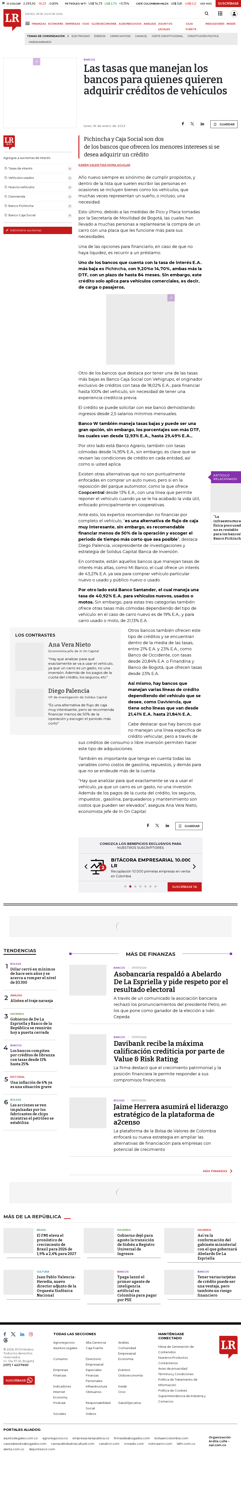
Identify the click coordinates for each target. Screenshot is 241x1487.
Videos (91, 1414)
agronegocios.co (55, 1438)
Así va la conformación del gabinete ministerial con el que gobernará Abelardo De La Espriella (217, 1246)
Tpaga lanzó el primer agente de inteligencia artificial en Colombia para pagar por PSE (137, 1288)
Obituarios (93, 1392)
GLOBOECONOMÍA (104, 23)
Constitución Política (203, 36)
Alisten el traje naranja (31, 1001)
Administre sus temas (23, 230)
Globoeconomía (130, 1375)
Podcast (59, 1403)
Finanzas (59, 1375)
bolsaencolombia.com (171, 1438)
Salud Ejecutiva (129, 1403)
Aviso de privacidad (172, 1368)
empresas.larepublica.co (90, 1438)
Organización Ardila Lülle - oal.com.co (220, 1441)
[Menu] (28, 23)
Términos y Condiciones (175, 1374)
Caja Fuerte (94, 1348)
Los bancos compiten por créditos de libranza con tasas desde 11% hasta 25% (32, 1057)
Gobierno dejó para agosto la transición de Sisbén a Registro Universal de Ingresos (136, 1244)
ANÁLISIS (150, 23)
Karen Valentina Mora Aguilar (104, 165)
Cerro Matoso (120, 36)
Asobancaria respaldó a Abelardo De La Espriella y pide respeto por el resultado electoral (171, 982)
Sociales (59, 1414)
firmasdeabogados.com (132, 1438)
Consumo (60, 1359)
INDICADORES (215, 23)
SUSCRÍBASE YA (184, 887)
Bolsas (15, 963)
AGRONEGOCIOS (130, 23)
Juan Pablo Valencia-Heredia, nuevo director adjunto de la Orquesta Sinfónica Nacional (56, 1286)
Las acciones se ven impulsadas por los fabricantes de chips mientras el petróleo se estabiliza (32, 1114)
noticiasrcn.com (160, 1443)
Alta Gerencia (96, 1342)
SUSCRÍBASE (228, 3)
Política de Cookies (172, 1390)
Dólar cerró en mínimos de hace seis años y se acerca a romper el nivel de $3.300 (33, 976)
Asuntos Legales (65, 1348)
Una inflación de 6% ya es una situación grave (31, 1084)
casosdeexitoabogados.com (24, 1443)
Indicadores (62, 1386)
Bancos (16, 1045)
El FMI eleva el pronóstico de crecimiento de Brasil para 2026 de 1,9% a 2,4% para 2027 (56, 1244)
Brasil (41, 1229)
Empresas (60, 1370)
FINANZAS (39, 23)
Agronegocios (64, 1342)
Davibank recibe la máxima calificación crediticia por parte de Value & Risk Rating (169, 1051)
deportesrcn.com (42, 1449)
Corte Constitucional (167, 36)
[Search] (207, 13)
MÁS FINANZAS (215, 1171)
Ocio (122, 1392)
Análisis (16, 995)
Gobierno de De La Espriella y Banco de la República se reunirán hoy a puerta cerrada (31, 1026)
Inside (122, 1386)
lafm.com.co (186, 1443)
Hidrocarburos (40, 42)
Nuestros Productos (173, 1357)
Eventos (124, 1370)
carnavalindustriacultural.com (72, 1443)
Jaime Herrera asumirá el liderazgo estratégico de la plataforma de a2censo (171, 1114)
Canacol (141, 36)
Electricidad (81, 36)
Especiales (94, 1370)
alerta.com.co (13, 1449)
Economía (125, 1359)
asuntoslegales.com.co (20, 1438)
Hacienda (17, 1013)
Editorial (17, 1076)
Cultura (43, 1271)
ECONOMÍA (55, 23)
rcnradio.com (134, 1443)
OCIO (85, 23)
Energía (100, 36)
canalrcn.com (109, 1443)
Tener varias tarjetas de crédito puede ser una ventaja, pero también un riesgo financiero (217, 1286)
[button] (84, 867)
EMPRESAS (72, 23)
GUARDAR (224, 124)
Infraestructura (96, 1386)
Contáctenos (168, 1363)
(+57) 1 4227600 (15, 1365)
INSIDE (231, 23)
